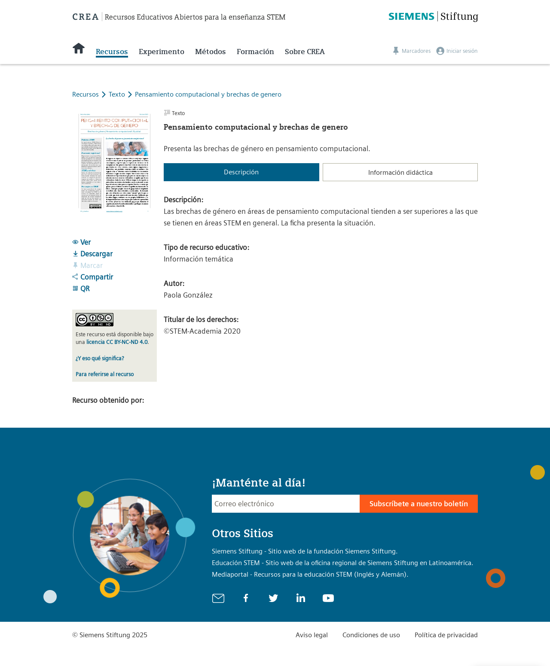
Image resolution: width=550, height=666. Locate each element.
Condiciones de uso (371, 635)
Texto (118, 94)
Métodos (210, 51)
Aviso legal (312, 635)
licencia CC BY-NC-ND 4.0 (116, 342)
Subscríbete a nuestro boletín (419, 503)
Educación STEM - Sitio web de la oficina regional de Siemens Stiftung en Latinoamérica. (343, 563)
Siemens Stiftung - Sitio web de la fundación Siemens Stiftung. (305, 551)
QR (80, 288)
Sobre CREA (305, 51)
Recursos (112, 51)
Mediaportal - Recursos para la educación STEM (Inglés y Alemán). (310, 574)
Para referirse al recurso (105, 374)
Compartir (92, 277)
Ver (81, 242)
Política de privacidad (446, 635)
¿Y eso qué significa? (100, 358)
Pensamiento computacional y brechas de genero (208, 94)
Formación (255, 51)
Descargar (92, 253)
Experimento (161, 51)
